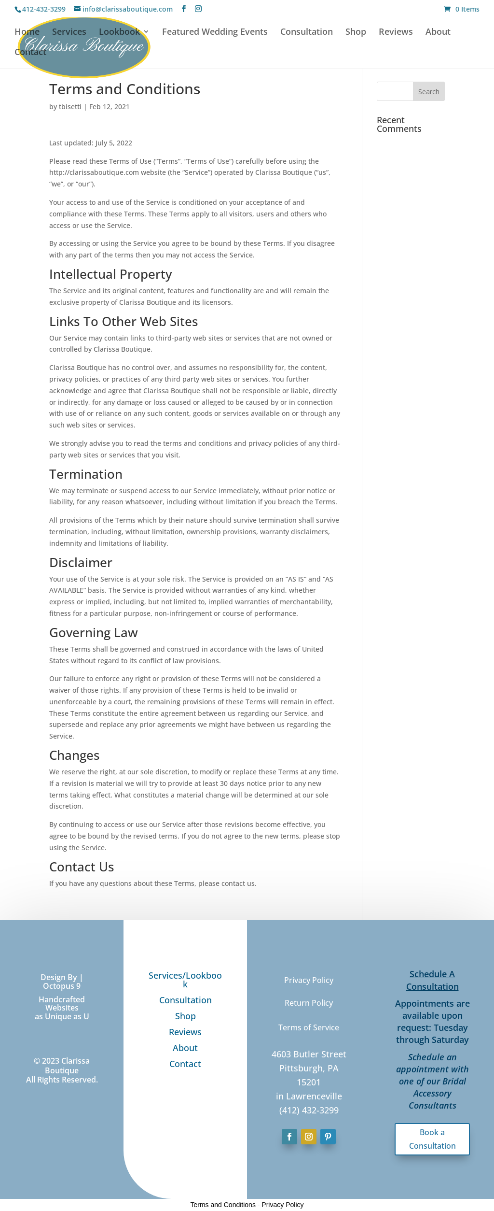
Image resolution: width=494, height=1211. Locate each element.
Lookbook (119, 32)
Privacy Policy (282, 1205)
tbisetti (70, 106)
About (438, 32)
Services (69, 32)
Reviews (396, 32)
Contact (30, 52)
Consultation (306, 32)
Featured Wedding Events (215, 32)
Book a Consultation (432, 1139)
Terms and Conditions (223, 1205)
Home (27, 32)
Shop (355, 32)
